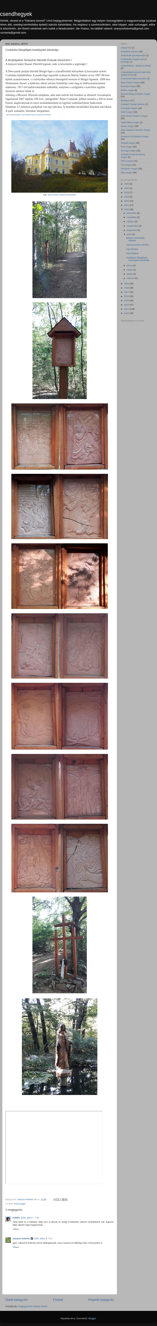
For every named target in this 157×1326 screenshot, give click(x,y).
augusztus (132, 230)
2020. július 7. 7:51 (30, 1217)
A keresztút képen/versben (133, 78)
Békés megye (127, 90)
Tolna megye (127, 161)
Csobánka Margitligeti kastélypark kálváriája (137, 258)
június (130, 265)
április (130, 274)
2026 (127, 184)
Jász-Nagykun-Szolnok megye (135, 130)
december (132, 213)
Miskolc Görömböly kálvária (135, 239)
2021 (127, 205)
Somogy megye (128, 150)
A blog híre (126, 48)
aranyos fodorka (21, 1238)
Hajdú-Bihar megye (130, 122)
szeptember (133, 226)
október (131, 221)
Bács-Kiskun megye (130, 82)
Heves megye (127, 126)
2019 (127, 283)
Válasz (16, 1229)
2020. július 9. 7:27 (43, 1238)
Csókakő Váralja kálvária (133, 104)
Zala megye (126, 172)
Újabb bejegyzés (16, 1299)
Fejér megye (127, 112)
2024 (127, 192)
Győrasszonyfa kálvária (137, 245)
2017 (127, 292)
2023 (127, 197)
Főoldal (58, 1299)
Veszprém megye (129, 168)
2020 (127, 209)
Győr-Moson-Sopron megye (134, 116)
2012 (127, 313)
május (130, 269)
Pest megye (20, 1204)
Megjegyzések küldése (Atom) (32, 1306)
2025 (127, 188)
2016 (127, 296)
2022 (127, 201)
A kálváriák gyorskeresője (133, 55)
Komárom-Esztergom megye (134, 136)
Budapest (125, 100)
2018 (127, 288)
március (131, 278)
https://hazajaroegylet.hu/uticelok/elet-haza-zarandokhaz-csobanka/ (28, 115)
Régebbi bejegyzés (101, 1299)
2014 (127, 305)
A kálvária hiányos (129, 51)
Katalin (16, 1217)
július (129, 234)
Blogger (92, 1318)
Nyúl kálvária (132, 253)
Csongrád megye (129, 108)
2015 (127, 300)
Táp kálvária (132, 249)
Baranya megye (128, 86)
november (132, 217)
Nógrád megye (128, 143)
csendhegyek (16, 14)
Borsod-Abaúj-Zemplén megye (135, 94)
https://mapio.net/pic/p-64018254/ (62, 195)
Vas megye (126, 165)
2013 (127, 309)
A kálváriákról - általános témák (136, 66)
